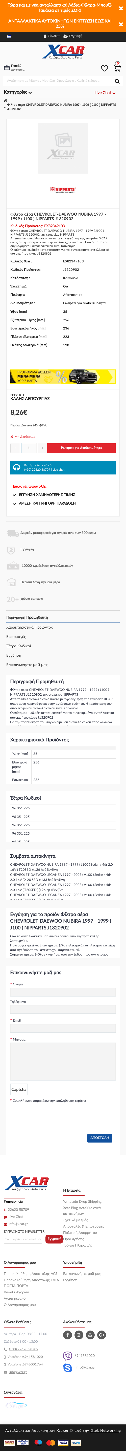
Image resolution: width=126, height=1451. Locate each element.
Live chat (58, 469)
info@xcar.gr (18, 1224)
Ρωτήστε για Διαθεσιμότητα (81, 448)
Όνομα (18, 984)
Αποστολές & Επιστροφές (83, 1226)
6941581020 (79, 1356)
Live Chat (16, 1217)
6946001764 (33, 1364)
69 (25, 1357)
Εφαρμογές (16, 637)
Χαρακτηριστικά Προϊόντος (29, 627)
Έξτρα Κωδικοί (18, 646)
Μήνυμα (19, 1039)
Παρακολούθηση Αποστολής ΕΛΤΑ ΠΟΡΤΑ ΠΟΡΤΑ (31, 1283)
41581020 (35, 1357)
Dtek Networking (105, 1431)
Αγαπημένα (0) (15, 1298)
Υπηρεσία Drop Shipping (82, 1202)
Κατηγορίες (18, 92)
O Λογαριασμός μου (20, 1305)
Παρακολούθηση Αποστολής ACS (30, 1274)
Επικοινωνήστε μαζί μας (26, 665)
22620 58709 (18, 1210)
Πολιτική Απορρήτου (80, 1233)
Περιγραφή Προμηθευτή (27, 617)
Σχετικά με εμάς (75, 1220)
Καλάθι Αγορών (16, 1292)
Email (17, 1020)
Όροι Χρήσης (73, 1239)
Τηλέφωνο (18, 1002)
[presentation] (48, 1114)
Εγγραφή (54, 1239)
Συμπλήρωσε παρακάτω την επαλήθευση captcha (49, 1101)
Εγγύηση (13, 655)
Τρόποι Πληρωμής (77, 1245)
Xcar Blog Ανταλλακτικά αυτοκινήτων (82, 1211)
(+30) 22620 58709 (37, 469)
